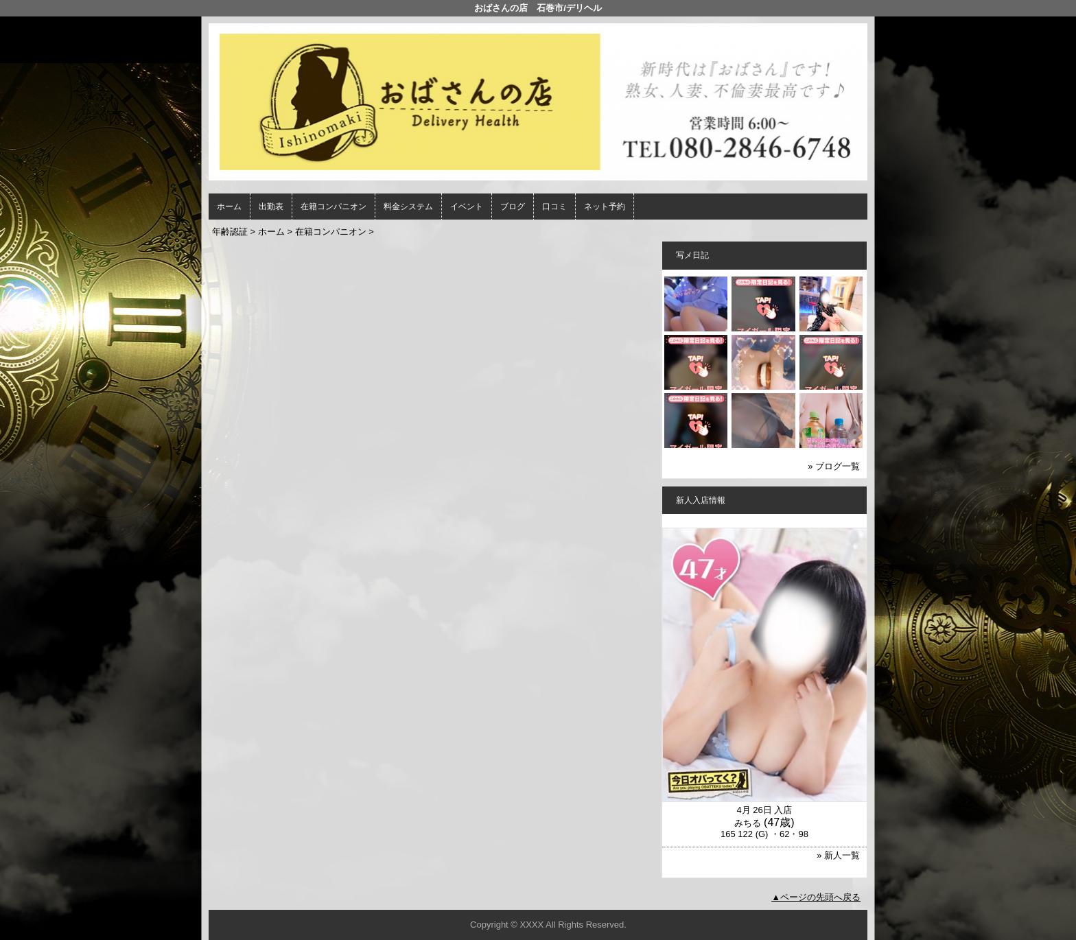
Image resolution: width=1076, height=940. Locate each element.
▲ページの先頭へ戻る (816, 897)
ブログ (512, 206)
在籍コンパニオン (333, 206)
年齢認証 (230, 231)
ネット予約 (604, 206)
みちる (747, 823)
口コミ (554, 206)
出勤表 (271, 206)
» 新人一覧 (838, 855)
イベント (466, 206)
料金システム (408, 206)
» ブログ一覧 (834, 466)
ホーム (229, 206)
